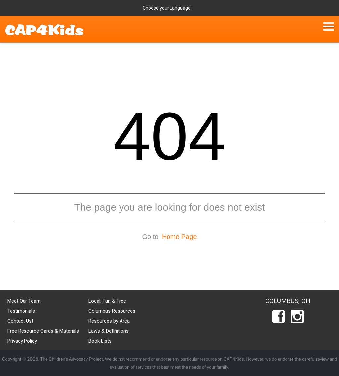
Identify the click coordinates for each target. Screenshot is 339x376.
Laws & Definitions (108, 331)
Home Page (179, 236)
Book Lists (100, 341)
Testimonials (21, 311)
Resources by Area (109, 321)
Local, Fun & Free (107, 301)
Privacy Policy (22, 341)
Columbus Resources (111, 311)
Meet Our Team (24, 301)
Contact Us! (20, 321)
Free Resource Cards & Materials (43, 331)
